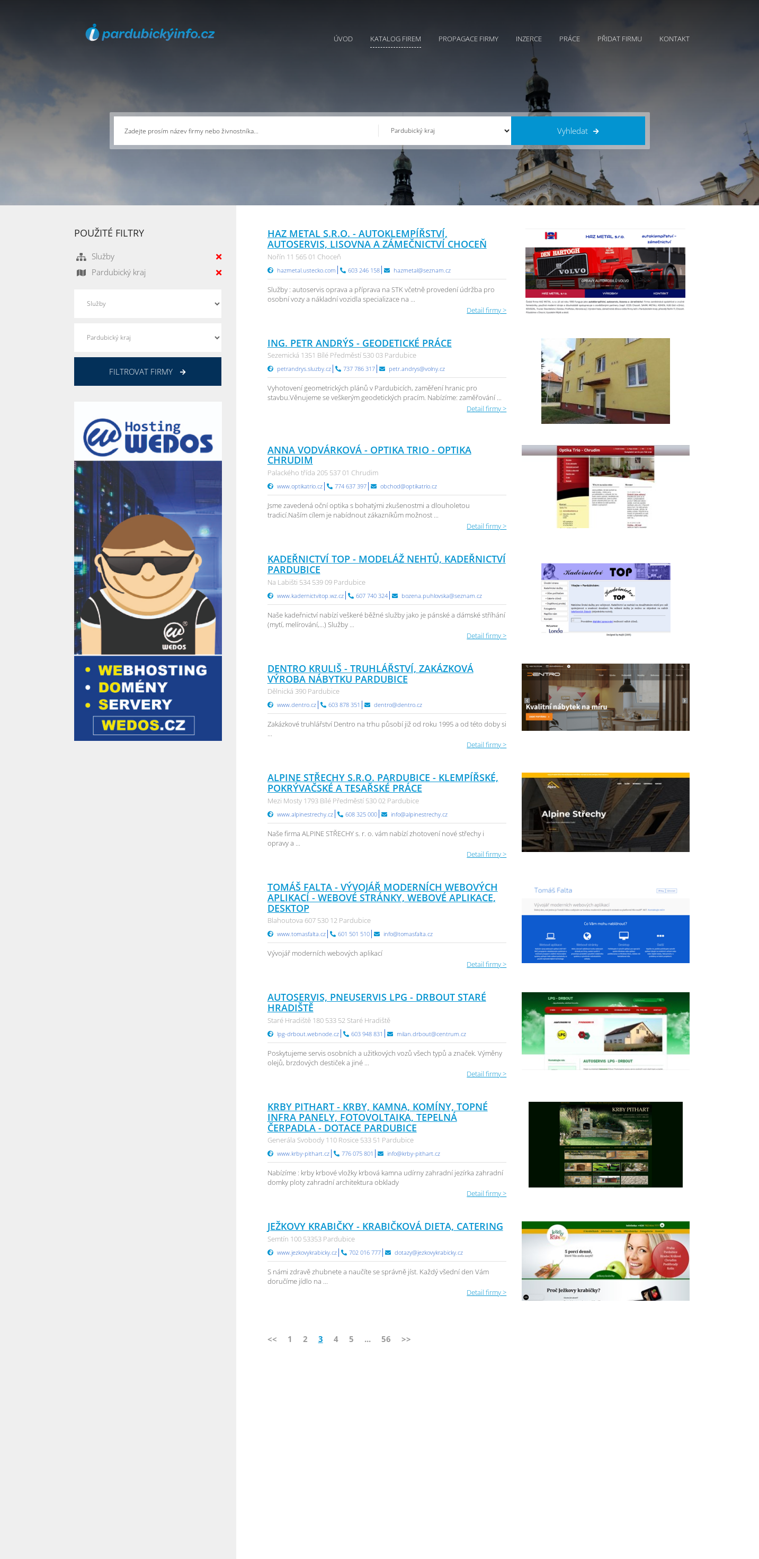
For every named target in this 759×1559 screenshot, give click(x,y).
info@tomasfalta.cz (408, 934)
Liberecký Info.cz (516, 1504)
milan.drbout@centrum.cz (431, 1034)
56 (386, 1339)
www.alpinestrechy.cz (305, 814)
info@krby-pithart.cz (413, 1153)
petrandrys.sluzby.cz (304, 369)
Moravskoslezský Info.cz (527, 1451)
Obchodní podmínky (411, 1438)
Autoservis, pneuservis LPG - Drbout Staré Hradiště (376, 1002)
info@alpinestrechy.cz (419, 814)
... (367, 1339)
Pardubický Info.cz (519, 1425)
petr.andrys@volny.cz (417, 369)
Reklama (297, 1491)
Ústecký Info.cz (513, 1438)
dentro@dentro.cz (398, 705)
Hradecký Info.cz (516, 1478)
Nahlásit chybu (402, 1478)
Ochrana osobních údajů (418, 1451)
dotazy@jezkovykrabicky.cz (429, 1252)
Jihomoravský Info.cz (522, 1491)
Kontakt (674, 38)
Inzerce (529, 38)
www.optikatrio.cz (300, 486)
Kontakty (393, 1465)
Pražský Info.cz (616, 1438)
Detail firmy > (486, 310)
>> (406, 1339)
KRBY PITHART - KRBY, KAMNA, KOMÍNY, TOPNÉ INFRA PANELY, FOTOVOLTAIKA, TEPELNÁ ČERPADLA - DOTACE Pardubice (377, 1117)
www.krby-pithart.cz (303, 1153)
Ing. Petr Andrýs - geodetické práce (359, 343)
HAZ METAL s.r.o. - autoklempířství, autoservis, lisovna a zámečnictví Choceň (377, 238)
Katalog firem (395, 38)
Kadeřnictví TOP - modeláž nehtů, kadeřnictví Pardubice (386, 564)
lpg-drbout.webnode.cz (308, 1034)
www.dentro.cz (296, 705)
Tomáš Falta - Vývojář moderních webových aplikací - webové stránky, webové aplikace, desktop (382, 897)
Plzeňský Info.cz (618, 1425)
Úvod (343, 38)
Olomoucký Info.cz (622, 1491)
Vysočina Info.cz (515, 1465)
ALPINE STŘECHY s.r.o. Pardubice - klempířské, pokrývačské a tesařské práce (382, 782)
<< (272, 1339)
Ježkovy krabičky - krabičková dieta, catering (385, 1226)
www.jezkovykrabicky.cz (307, 1252)
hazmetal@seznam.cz (422, 270)
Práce (569, 38)
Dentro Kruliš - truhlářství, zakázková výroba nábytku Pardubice (370, 673)
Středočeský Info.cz (623, 1478)
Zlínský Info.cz (615, 1465)
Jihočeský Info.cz (619, 1451)
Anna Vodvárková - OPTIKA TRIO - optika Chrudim (369, 455)
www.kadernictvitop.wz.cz (310, 596)
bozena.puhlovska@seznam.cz (441, 596)
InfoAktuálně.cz (153, 1549)
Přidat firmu (619, 38)
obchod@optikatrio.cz (408, 486)
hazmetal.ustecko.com (306, 270)
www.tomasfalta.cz (301, 934)
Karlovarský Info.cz (622, 1504)
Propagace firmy (468, 38)
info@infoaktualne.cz (121, 1477)
